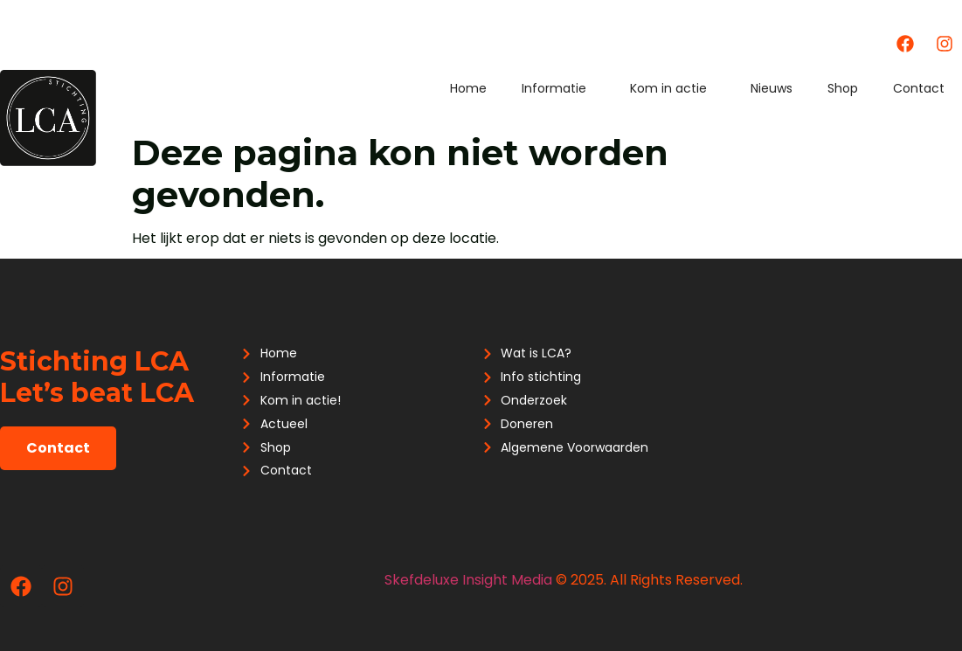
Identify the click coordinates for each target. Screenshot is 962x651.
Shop (842, 88)
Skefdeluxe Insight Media (468, 580)
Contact (919, 88)
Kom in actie (673, 88)
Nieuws (771, 88)
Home (468, 88)
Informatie (558, 88)
